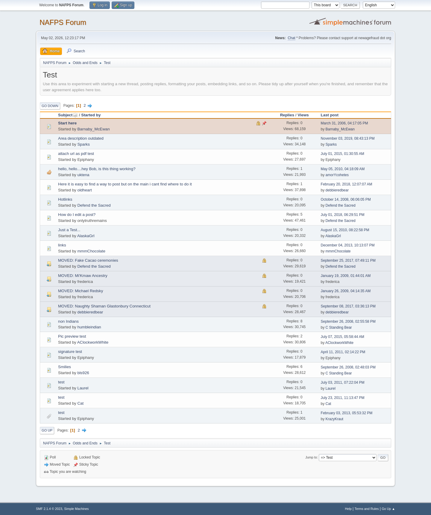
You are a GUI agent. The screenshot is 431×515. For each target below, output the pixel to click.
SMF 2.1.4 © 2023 (49, 509)
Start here (67, 123)
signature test (70, 351)
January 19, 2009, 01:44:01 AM (346, 276)
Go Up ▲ (388, 509)
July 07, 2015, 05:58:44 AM (342, 337)
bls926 (83, 373)
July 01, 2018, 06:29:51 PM (343, 215)
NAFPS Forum (63, 22)
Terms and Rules (367, 509)
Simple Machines (76, 509)
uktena (83, 175)
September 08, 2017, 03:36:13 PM (348, 306)
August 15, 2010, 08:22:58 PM (345, 230)
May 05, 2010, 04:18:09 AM (343, 169)
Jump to (311, 457)
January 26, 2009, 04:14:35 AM (346, 291)
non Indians (68, 321)
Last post (330, 115)
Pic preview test (72, 336)
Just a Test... (69, 230)
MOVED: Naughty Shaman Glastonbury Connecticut (104, 306)
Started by (91, 115)
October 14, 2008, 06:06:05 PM (346, 199)
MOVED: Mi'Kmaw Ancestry (82, 275)
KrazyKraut (334, 419)
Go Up (47, 430)
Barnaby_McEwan (93, 129)
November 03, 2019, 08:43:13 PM (348, 138)
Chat (291, 38)
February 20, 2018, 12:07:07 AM (346, 184)
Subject (68, 115)
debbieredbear (337, 190)
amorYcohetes (337, 175)
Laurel (82, 388)
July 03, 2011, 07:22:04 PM (343, 382)
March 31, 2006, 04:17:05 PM (344, 123)
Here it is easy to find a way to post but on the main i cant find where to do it (125, 184)
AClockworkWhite (92, 342)
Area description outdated (81, 138)
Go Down (50, 106)
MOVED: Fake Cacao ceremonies (88, 260)
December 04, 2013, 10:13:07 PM (348, 245)
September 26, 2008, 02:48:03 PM (348, 367)
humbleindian (89, 327)
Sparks (83, 144)
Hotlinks (65, 199)
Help (348, 509)
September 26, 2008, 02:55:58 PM (348, 321)
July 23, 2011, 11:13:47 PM (343, 398)
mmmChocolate (91, 251)
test (61, 382)
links (62, 245)
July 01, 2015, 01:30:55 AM (342, 154)
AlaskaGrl (86, 236)
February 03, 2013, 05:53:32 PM (347, 413)
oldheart (84, 190)
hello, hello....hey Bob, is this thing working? (97, 169)
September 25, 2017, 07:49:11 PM (348, 260)
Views (303, 115)
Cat (80, 403)
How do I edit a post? (76, 214)
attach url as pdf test (76, 153)
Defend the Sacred (93, 205)
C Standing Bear (339, 327)
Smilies (64, 367)
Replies (287, 115)
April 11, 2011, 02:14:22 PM (343, 352)
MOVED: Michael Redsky (80, 291)
